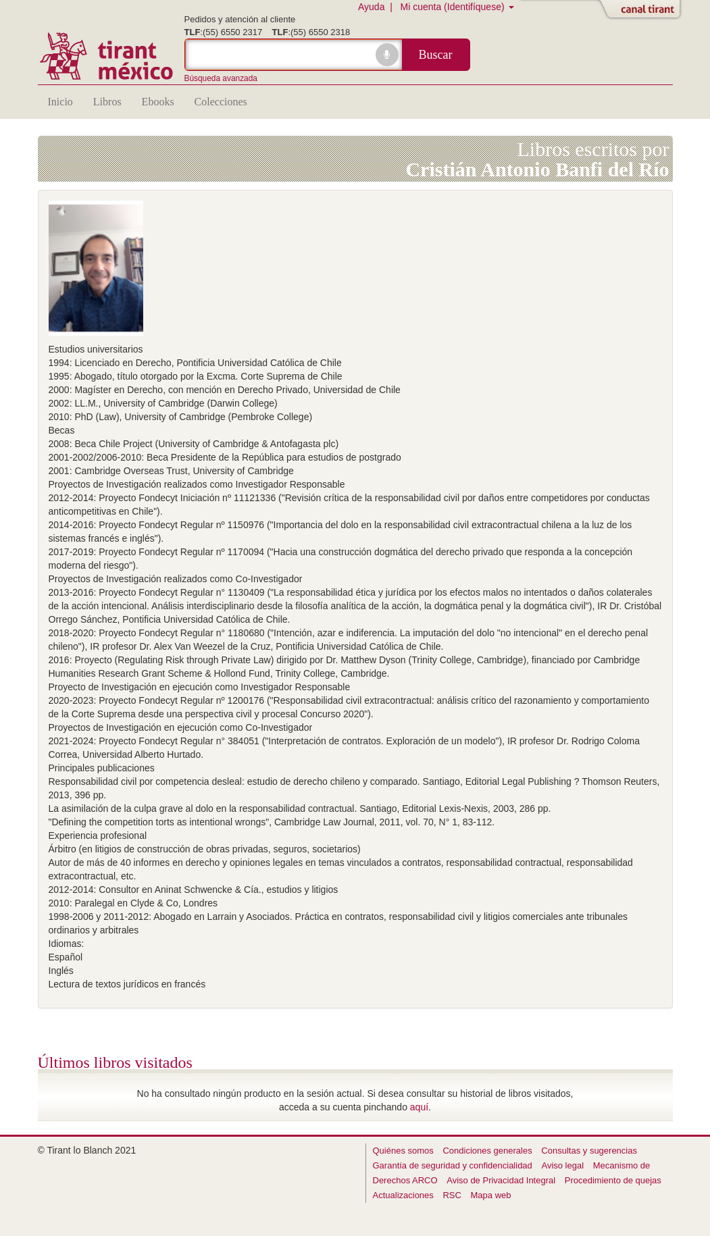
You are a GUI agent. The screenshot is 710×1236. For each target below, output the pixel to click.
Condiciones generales (487, 1150)
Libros (107, 101)
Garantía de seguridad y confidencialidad (452, 1165)
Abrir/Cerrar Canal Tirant (642, 10)
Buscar (436, 54)
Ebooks (158, 101)
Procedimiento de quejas (613, 1180)
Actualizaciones (403, 1195)
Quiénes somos (403, 1150)
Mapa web (491, 1195)
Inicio (60, 101)
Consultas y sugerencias (589, 1150)
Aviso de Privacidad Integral (501, 1180)
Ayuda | (378, 6)
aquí (419, 1107)
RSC (451, 1195)
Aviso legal (562, 1165)
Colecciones (221, 101)
